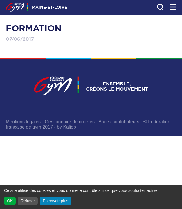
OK (10, 201)
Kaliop (69, 127)
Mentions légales (23, 121)
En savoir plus (55, 201)
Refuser (28, 201)
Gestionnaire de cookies (70, 121)
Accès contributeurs (118, 121)
